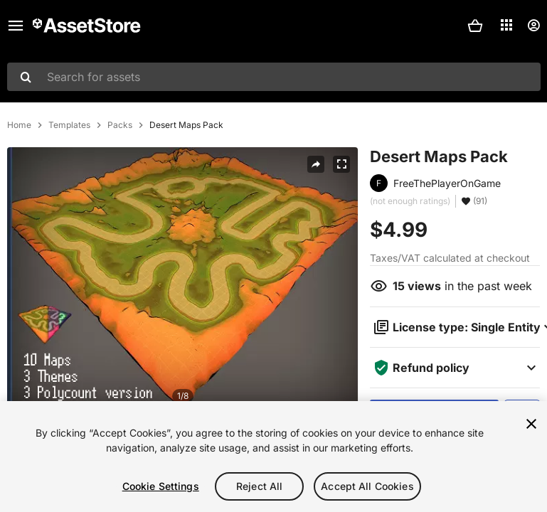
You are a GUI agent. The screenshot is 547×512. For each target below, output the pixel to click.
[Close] (531, 423)
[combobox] (274, 77)
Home (19, 125)
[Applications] (506, 24)
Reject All (259, 486)
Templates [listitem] (69, 125)
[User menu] (533, 25)
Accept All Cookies (367, 486)
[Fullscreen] (341, 164)
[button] (475, 25)
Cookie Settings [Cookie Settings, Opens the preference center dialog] (160, 486)
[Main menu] (15, 25)
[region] (273, 456)
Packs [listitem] (119, 125)
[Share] (315, 164)
